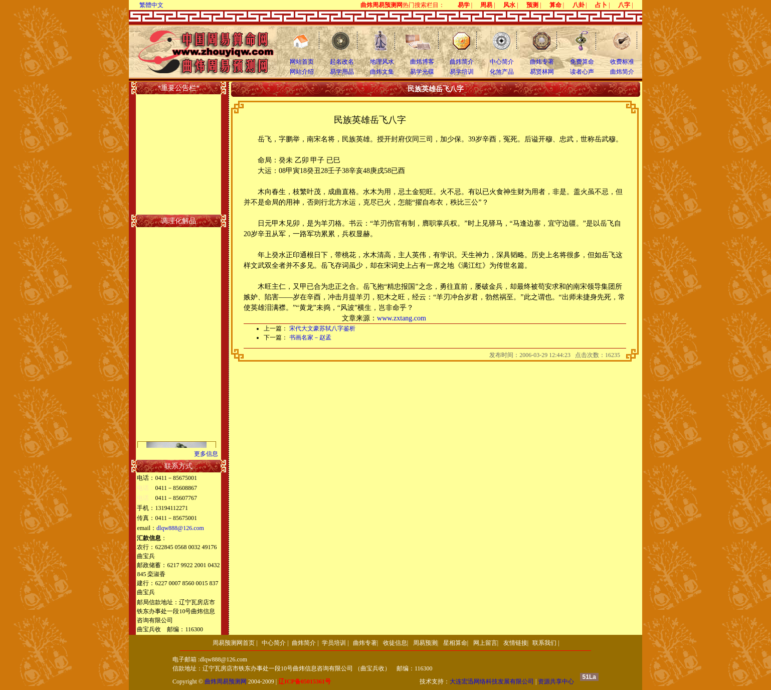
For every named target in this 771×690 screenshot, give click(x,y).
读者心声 (582, 71)
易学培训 (462, 71)
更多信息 (206, 453)
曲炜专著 (542, 61)
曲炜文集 (382, 71)
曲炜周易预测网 (226, 681)
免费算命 (582, 61)
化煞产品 (502, 71)
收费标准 (622, 61)
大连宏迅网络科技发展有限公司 (492, 681)
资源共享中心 (556, 681)
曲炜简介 (462, 61)
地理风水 (382, 61)
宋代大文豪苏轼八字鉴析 (322, 328)
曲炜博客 (422, 61)
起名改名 (342, 61)
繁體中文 (151, 5)
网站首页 (302, 61)
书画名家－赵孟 (310, 337)
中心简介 (502, 61)
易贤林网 (542, 71)
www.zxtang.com (401, 318)
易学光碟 (422, 71)
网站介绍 (302, 71)
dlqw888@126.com (180, 528)
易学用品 (342, 71)
